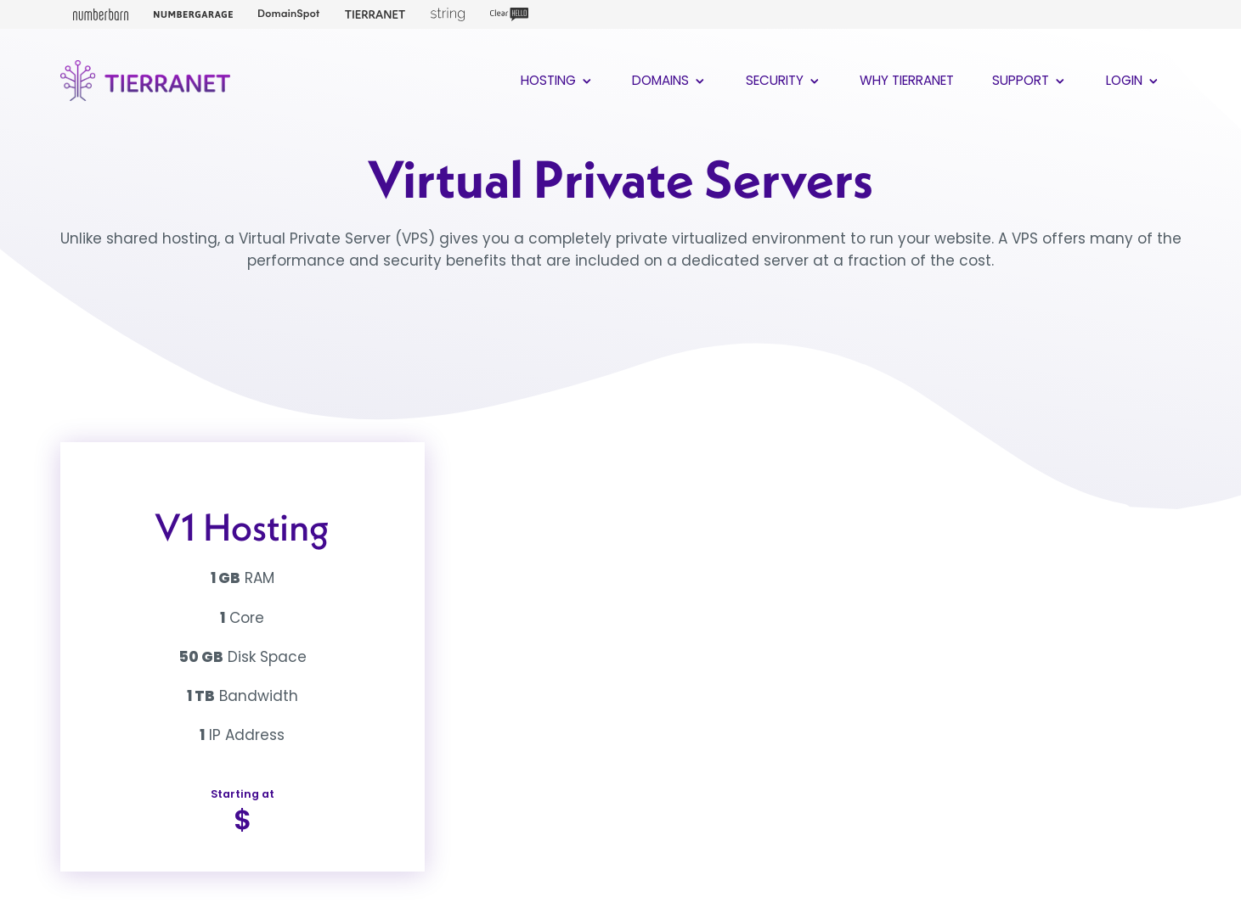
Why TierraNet (907, 80)
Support (1030, 80)
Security (784, 80)
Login (1133, 80)
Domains (670, 80)
